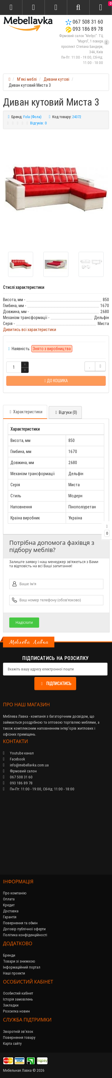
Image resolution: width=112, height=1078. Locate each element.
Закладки (11, 1005)
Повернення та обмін (20, 922)
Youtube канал (18, 753)
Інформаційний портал (21, 967)
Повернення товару (19, 1037)
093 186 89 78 (84, 28)
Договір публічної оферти (24, 928)
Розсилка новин (16, 1011)
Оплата (9, 899)
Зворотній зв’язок (18, 1031)
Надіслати (24, 622)
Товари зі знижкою (19, 961)
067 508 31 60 (84, 21)
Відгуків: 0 (38, 123)
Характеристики (25, 411)
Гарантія (9, 917)
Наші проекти (14, 973)
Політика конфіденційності (25, 934)
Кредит (9, 905)
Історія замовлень (18, 999)
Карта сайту (12, 1043)
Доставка (11, 911)
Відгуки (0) (65, 412)
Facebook (14, 759)
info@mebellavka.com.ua (26, 765)
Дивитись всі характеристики (29, 329)
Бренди (9, 955)
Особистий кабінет (18, 993)
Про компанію (15, 893)
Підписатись (55, 683)
